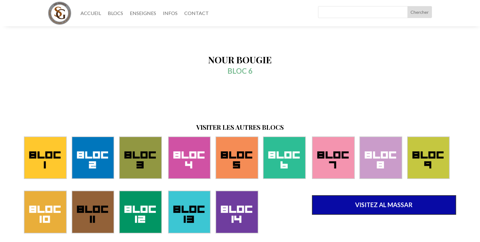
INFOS (170, 13)
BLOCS (115, 13)
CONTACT (196, 13)
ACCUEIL (91, 13)
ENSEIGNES (143, 13)
